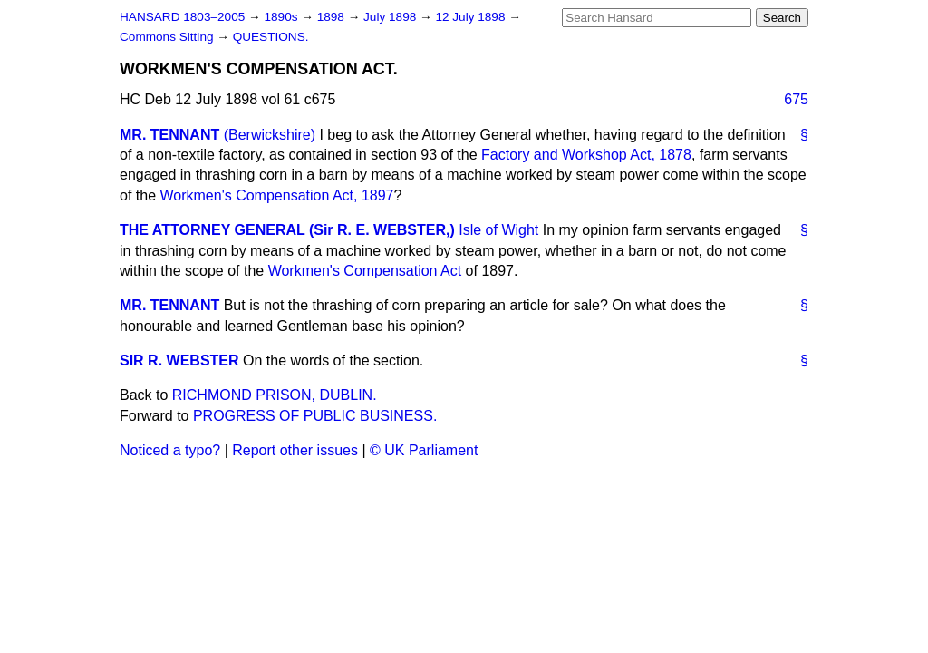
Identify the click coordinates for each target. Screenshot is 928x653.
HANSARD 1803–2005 (182, 17)
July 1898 (391, 17)
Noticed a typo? (170, 450)
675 (796, 99)
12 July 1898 (471, 17)
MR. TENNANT (169, 134)
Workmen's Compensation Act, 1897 (276, 195)
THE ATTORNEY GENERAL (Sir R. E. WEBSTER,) (287, 230)
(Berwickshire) (269, 134)
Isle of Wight (498, 230)
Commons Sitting (168, 37)
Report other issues (295, 450)
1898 (332, 17)
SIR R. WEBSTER (179, 360)
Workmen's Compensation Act (365, 270)
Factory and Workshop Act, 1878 (586, 154)
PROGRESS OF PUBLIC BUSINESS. (315, 416)
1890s (282, 17)
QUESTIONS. (271, 37)
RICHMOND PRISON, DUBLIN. (274, 395)
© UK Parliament (424, 450)
